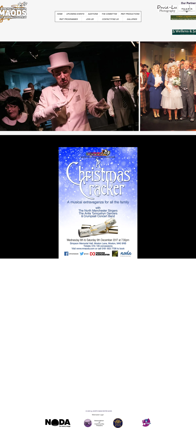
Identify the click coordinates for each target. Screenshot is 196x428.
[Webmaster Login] (98, 414)
